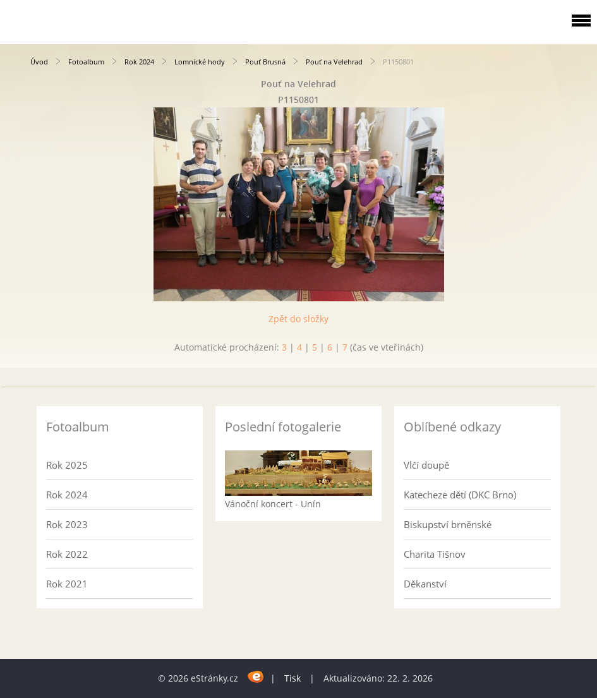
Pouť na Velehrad (334, 61)
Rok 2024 (139, 61)
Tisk (292, 678)
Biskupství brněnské (447, 524)
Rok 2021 (67, 583)
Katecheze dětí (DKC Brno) (460, 494)
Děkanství (425, 583)
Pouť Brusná (265, 61)
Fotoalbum (86, 61)
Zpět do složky (298, 319)
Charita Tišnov (435, 554)
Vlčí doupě (426, 465)
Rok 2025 (67, 465)
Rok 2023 (67, 524)
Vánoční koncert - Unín (273, 504)
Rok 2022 (67, 554)
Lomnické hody (199, 61)
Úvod (39, 61)
